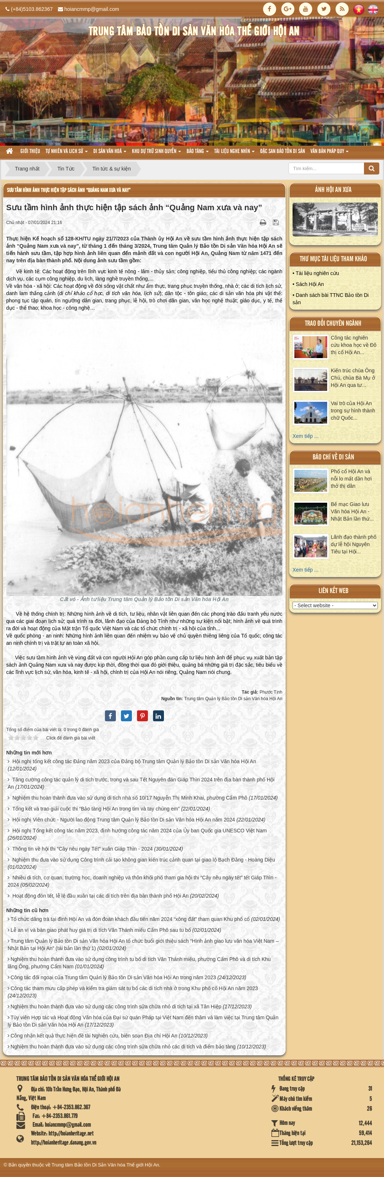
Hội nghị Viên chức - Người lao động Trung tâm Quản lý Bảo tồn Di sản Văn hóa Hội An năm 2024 (123, 820)
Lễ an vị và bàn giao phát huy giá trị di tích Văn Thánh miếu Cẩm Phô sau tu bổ (101, 930)
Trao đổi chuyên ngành (333, 324)
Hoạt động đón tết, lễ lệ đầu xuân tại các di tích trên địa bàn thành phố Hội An (100, 896)
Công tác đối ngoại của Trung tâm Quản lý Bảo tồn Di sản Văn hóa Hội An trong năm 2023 (113, 977)
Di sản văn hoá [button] (109, 153)
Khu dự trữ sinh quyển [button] (156, 153)
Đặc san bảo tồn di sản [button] (282, 151)
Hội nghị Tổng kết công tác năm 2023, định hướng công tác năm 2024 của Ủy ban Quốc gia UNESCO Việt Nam (139, 830)
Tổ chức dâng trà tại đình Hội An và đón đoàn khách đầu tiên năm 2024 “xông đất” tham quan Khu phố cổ (130, 919)
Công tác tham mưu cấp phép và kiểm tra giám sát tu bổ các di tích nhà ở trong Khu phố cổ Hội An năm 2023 (134, 988)
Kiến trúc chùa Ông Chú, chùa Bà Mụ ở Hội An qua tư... (353, 378)
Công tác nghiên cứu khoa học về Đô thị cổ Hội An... (353, 345)
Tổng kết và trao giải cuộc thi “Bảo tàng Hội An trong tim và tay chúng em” (96, 809)
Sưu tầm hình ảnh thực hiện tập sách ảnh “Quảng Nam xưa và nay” (68, 190)
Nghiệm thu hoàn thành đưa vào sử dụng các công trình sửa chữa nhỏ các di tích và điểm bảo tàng (123, 1047)
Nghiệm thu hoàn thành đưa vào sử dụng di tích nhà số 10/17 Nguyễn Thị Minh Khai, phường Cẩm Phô (129, 798)
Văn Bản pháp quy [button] (329, 153)
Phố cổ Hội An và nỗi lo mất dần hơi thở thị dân (351, 478)
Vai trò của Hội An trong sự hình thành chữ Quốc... (353, 410)
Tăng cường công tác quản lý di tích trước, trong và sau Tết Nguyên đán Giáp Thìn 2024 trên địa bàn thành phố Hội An (141, 783)
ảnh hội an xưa (333, 190)
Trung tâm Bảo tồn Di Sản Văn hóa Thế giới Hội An (105, 1165)
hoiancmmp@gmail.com (91, 9)
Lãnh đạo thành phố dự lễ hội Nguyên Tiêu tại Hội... (353, 544)
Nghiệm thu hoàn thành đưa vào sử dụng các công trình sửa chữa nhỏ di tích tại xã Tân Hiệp (116, 1006)
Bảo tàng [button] (198, 153)
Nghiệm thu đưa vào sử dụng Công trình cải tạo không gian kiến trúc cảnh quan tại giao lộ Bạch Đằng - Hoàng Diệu (143, 860)
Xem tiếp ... (305, 436)
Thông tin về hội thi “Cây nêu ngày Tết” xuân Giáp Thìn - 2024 (82, 849)
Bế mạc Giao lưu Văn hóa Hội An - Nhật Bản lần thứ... (352, 511)
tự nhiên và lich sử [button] (67, 153)
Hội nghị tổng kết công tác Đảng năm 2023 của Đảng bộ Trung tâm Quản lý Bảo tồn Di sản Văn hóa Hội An (134, 761)
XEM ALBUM (335, 221)
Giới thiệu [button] (30, 151)
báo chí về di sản (333, 457)
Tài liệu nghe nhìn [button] (234, 153)
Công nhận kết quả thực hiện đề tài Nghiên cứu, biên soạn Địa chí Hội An (94, 1036)
